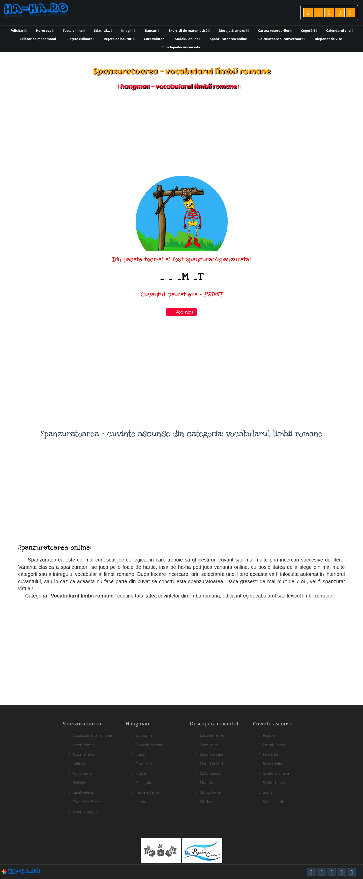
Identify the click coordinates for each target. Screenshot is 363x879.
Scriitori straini (278, 782)
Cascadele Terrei (84, 801)
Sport (270, 792)
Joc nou (181, 312)
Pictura (272, 735)
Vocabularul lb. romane (89, 735)
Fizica (137, 754)
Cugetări (309, 30)
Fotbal (138, 773)
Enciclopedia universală (182, 47)
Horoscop (45, 30)
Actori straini (80, 754)
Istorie (138, 801)
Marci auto (212, 744)
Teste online (74, 30)
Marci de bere (214, 754)
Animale (76, 763)
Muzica (209, 801)
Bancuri (152, 30)
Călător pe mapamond (39, 39)
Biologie (76, 782)
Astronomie (79, 773)
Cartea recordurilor (275, 30)
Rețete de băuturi (119, 39)
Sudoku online (188, 39)
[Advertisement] (181, 133)
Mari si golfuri (214, 763)
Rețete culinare (81, 39)
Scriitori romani (279, 773)
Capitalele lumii (82, 792)
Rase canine (276, 763)
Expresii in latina (146, 744)
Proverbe (274, 754)
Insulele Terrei (145, 792)
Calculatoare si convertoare (282, 39)
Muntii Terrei (214, 792)
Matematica (213, 773)
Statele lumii (276, 801)
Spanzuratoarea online (229, 39)
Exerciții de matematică (189, 30)
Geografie (141, 782)
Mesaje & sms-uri (234, 30)
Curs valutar (155, 39)
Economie (141, 735)
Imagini (128, 30)
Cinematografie (83, 811)
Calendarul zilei (339, 30)
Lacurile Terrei (215, 735)
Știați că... (103, 30)
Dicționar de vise (329, 39)
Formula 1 (141, 763)
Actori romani (81, 744)
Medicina (210, 782)
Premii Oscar (277, 744)
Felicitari (18, 30)
